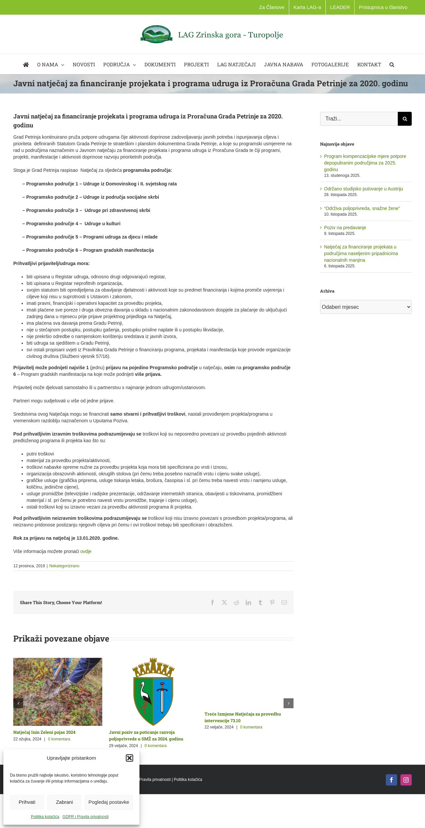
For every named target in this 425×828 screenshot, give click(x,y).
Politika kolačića (45, 816)
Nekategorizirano (64, 566)
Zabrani (64, 802)
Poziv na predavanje (345, 227)
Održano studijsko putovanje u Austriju (363, 188)
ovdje (85, 551)
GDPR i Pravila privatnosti (85, 816)
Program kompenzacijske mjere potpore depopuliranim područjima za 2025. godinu (365, 163)
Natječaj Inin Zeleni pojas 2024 (44, 732)
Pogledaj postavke (108, 802)
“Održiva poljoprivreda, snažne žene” (362, 208)
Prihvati (27, 802)
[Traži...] (359, 119)
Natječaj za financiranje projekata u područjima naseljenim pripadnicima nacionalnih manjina (361, 253)
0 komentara (59, 739)
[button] (129, 758)
